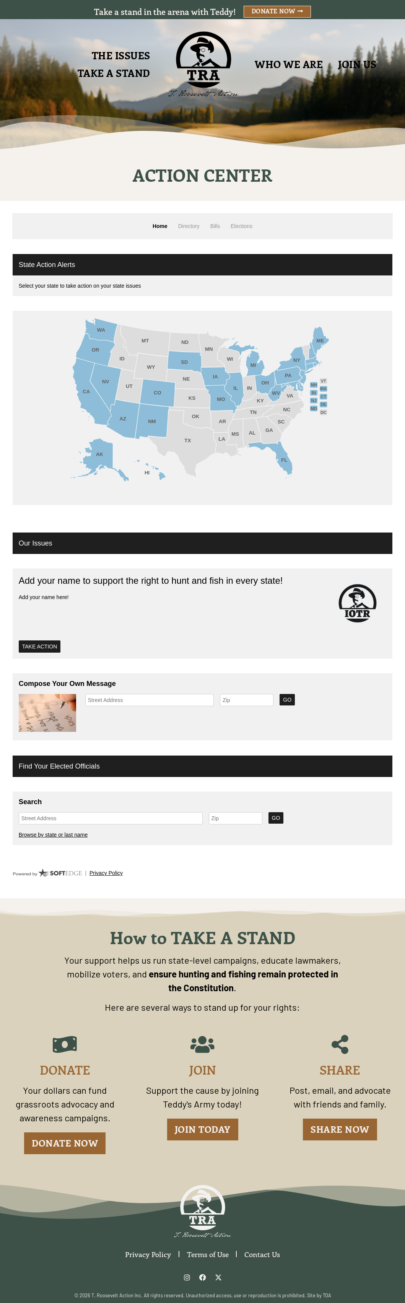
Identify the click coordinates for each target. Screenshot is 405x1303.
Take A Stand (114, 73)
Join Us (357, 64)
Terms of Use (208, 1254)
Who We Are (289, 64)
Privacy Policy (148, 1254)
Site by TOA (319, 1295)
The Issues (121, 55)
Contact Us (262, 1254)
